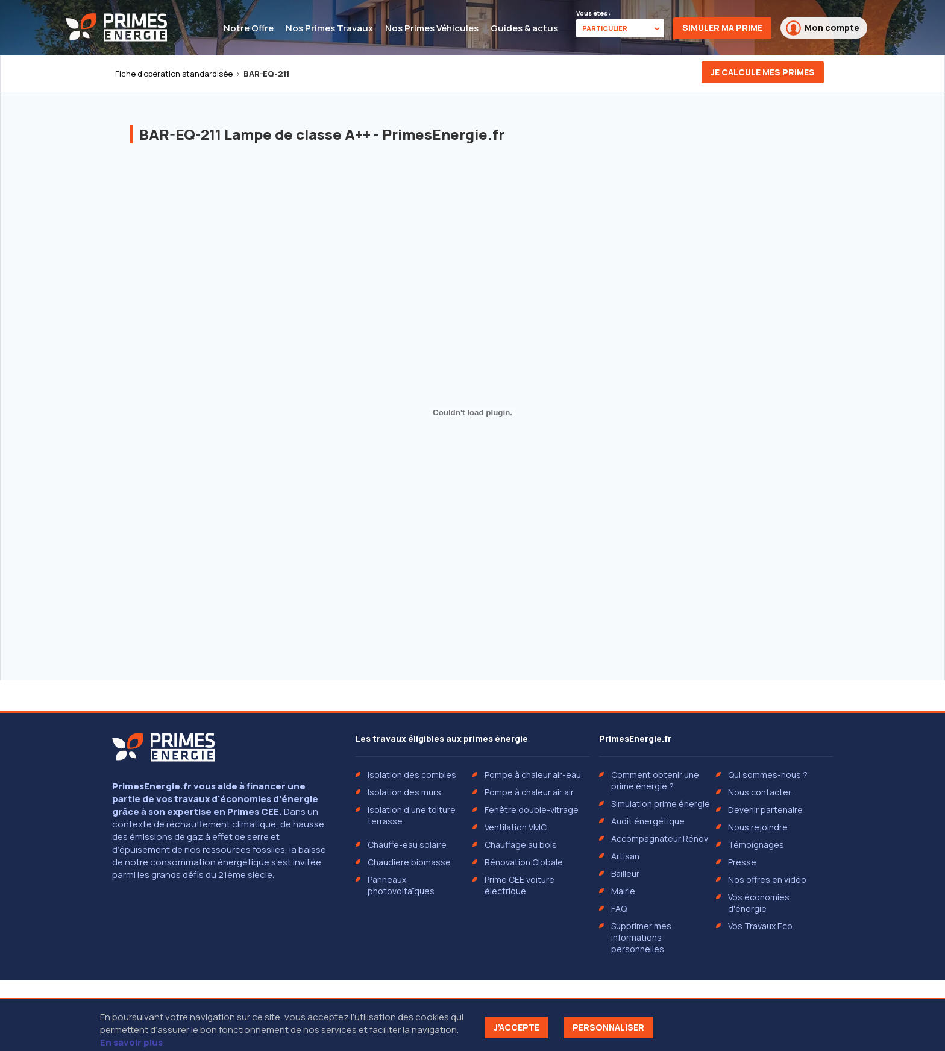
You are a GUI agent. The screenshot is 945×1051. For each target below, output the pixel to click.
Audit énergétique (648, 821)
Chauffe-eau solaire (407, 844)
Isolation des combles (412, 774)
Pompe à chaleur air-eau (533, 774)
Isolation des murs (404, 792)
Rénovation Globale (524, 862)
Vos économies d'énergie (759, 902)
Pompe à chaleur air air (529, 792)
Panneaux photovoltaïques (401, 885)
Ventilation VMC (516, 827)
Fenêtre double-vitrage (532, 809)
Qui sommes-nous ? (768, 774)
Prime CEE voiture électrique (519, 885)
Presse (742, 862)
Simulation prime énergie (660, 803)
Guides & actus (524, 28)
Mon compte (822, 28)
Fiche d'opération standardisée (174, 73)
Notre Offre (249, 28)
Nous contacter (759, 792)
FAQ (619, 908)
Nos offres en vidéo (767, 879)
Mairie (623, 891)
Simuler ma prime (722, 27)
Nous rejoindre (758, 827)
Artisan (625, 856)
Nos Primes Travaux (329, 28)
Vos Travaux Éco (760, 926)
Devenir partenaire (765, 809)
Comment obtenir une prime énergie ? (655, 780)
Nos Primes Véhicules (432, 28)
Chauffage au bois (521, 844)
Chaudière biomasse (409, 862)
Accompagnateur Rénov (659, 838)
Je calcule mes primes (763, 72)
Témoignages (756, 844)
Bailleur (625, 873)
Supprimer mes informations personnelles (641, 937)
